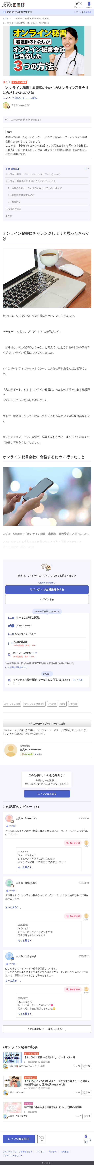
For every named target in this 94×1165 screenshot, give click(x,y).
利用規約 (53, 1151)
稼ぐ (5, 82)
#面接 (62, 704)
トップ (5, 18)
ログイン (78, 12)
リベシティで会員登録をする (47, 589)
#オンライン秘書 (12, 704)
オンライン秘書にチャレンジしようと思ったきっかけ (33, 174)
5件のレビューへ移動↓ (26, 98)
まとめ (8, 216)
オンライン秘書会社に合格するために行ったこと (30, 181)
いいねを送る (47, 794)
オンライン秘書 (19, 82)
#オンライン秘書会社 (34, 704)
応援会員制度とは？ (16, 667)
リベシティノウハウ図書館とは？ (17, 1151)
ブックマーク (79, 4)
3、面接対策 (14, 202)
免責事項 (65, 1151)
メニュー (89, 4)
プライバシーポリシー (12, 1155)
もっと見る (25, 867)
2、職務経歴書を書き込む (21, 195)
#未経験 (52, 704)
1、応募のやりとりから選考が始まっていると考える (35, 188)
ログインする (47, 599)
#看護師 (73, 704)
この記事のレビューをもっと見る (46, 1029)
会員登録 (87, 12)
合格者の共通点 (13, 209)
